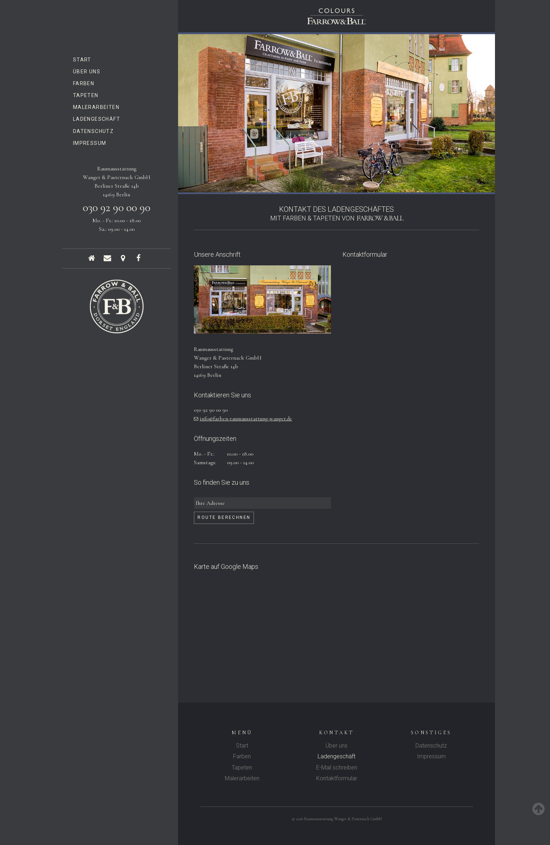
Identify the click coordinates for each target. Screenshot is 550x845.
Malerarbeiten (96, 107)
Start (82, 60)
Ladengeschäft (96, 119)
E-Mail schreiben (336, 767)
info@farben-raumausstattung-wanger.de (246, 418)
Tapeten (86, 95)
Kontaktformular (336, 778)
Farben (83, 83)
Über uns (86, 71)
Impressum (89, 143)
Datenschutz (93, 131)
